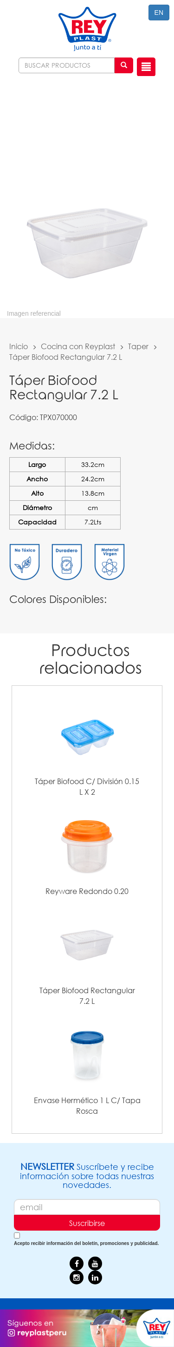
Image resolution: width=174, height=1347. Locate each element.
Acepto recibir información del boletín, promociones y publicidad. (86, 1243)
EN (159, 12)
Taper (138, 346)
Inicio (18, 346)
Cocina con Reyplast (78, 346)
